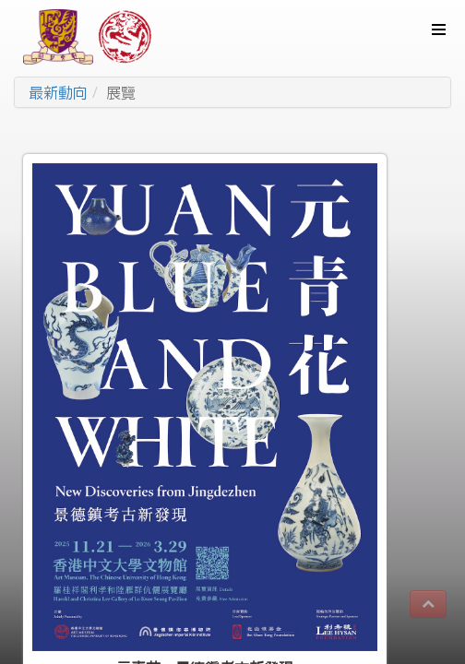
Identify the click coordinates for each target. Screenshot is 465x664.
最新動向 (58, 92)
